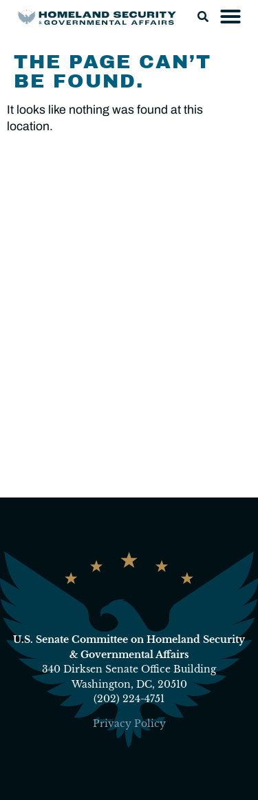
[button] (203, 17)
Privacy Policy (129, 723)
